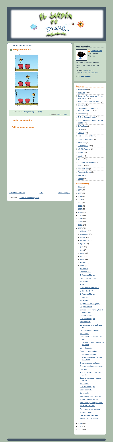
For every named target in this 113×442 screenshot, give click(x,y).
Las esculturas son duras (89, 331)
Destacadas (82, 114)
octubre (83, 237)
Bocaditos (81, 93)
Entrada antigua (64, 193)
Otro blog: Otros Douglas (87, 162)
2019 (80, 206)
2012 (80, 228)
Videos (80, 179)
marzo (82, 260)
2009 (80, 430)
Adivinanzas (82, 89)
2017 (80, 212)
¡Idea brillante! (85, 322)
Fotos (80, 129)
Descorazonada (86, 390)
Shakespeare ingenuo (88, 354)
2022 (80, 196)
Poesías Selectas (84, 172)
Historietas (82, 143)
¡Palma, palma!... (86, 412)
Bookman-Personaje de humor (89, 102)
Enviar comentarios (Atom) (29, 198)
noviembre (84, 234)
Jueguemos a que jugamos (90, 409)
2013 (80, 225)
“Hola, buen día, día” (87, 406)
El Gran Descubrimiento (87, 117)
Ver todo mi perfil (84, 76)
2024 (80, 190)
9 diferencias (84, 281)
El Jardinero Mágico (87, 275)
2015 (80, 219)
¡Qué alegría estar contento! (90, 396)
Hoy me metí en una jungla (90, 304)
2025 (80, 187)
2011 (80, 423)
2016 (80, 215)
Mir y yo (81, 159)
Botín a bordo (85, 297)
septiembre (84, 240)
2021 (80, 200)
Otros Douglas (88, 70)
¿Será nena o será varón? (90, 288)
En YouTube (82, 126)
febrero (83, 263)
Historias (81, 133)
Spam (82, 284)
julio (82, 247)
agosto (83, 244)
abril (82, 256)
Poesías (81, 166)
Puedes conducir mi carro (89, 399)
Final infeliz (84, 369)
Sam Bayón (82, 175)
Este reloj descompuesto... (90, 415)
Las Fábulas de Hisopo (88, 278)
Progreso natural (86, 307)
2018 (80, 209)
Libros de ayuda (86, 348)
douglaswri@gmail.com (89, 73)
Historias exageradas (85, 136)
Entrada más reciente (17, 193)
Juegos (80, 152)
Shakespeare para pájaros (90, 363)
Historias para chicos (85, 139)
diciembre (84, 231)
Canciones (82, 105)
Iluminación (84, 269)
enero (82, 266)
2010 (80, 426)
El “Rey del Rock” (86, 291)
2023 (80, 193)
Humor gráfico (62, 114)
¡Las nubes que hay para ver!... (91, 403)
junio (82, 250)
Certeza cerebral (86, 315)
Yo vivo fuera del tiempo (89, 418)
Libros (80, 156)
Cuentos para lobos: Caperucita (92, 366)
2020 (80, 203)
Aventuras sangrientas (88, 351)
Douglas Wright (96, 51)
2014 (80, 222)
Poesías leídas (83, 169)
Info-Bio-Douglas (84, 149)
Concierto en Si (85, 272)
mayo (82, 253)
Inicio (41, 193)
